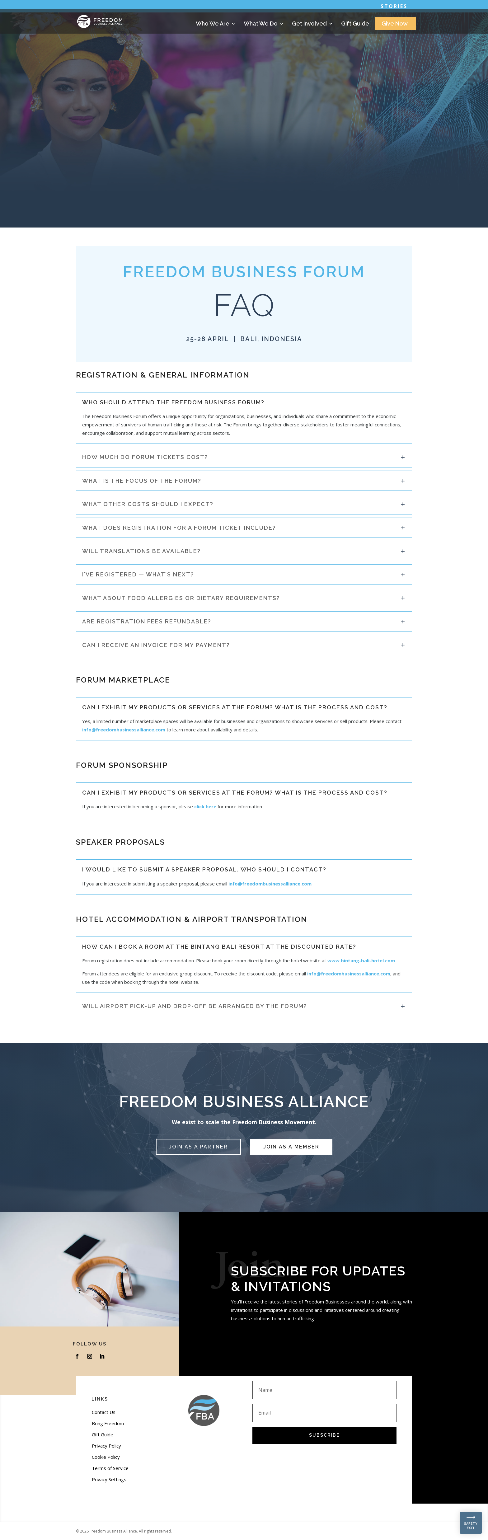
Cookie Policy (106, 1457)
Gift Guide (355, 24)
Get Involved (309, 24)
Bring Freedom (108, 1423)
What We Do (261, 24)
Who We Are (212, 24)
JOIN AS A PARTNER (198, 1147)
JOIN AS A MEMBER (291, 1147)
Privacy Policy (106, 1446)
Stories (394, 7)
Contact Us (103, 1412)
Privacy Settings (109, 1479)
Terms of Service (110, 1468)
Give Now (395, 24)
